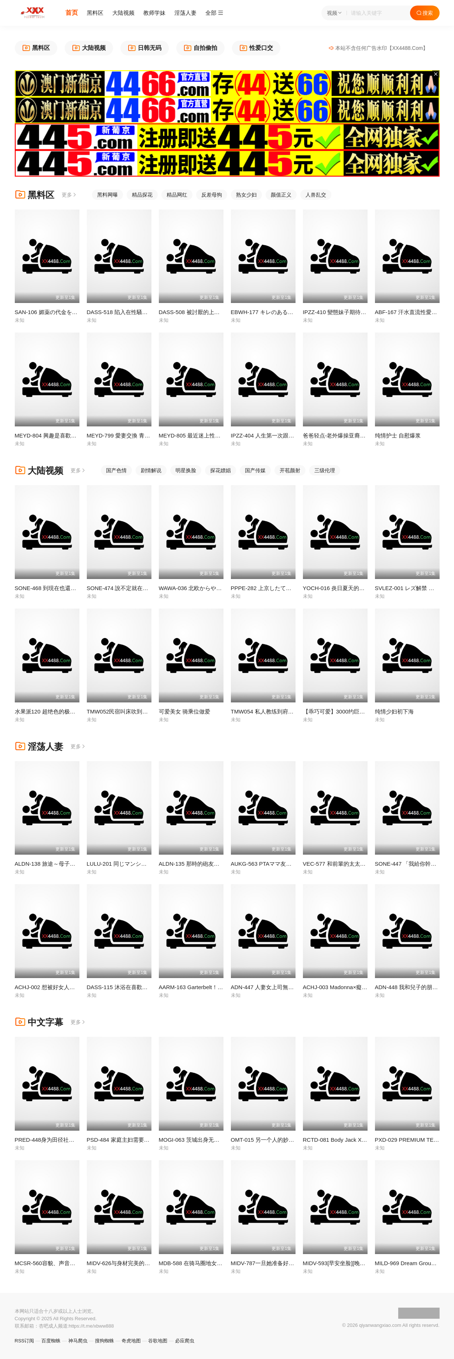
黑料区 (95, 13)
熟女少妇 (246, 195)
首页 (71, 12)
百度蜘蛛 (51, 1340)
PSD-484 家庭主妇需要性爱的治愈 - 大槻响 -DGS (148, 1140)
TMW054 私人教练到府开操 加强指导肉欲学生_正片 (295, 711)
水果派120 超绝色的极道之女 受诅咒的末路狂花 (73, 711)
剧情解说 (151, 470)
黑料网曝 (107, 195)
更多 (69, 195)
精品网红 (177, 195)
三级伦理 (324, 470)
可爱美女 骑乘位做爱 (184, 711)
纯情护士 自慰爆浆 (398, 435)
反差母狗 (211, 195)
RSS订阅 (24, 1340)
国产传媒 (255, 470)
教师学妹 (154, 13)
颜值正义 (281, 195)
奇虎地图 (131, 1340)
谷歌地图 (157, 1340)
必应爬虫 (184, 1340)
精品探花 (142, 195)
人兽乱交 (315, 195)
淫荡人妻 (185, 13)
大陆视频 (123, 13)
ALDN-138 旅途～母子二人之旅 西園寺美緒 (68, 864)
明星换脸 (185, 470)
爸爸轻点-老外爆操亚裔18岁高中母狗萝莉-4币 (359, 435)
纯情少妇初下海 (394, 711)
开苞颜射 (290, 470)
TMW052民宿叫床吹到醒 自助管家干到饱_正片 (144, 711)
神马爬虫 (78, 1340)
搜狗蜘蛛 (104, 1340)
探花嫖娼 (220, 470)
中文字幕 (39, 1022)
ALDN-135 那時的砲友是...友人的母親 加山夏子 (217, 864)
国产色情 (116, 470)
